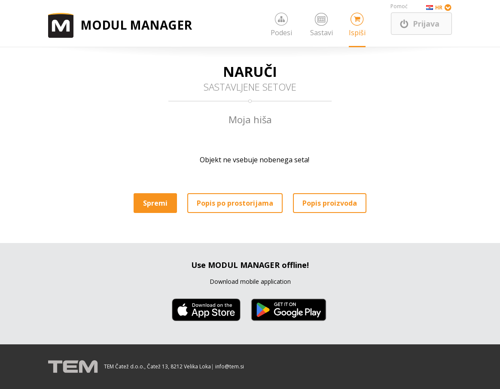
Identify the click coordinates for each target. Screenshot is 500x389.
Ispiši (357, 32)
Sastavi (321, 32)
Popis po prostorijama (235, 203)
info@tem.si (229, 366)
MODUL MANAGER (136, 25)
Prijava (426, 23)
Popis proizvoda (329, 203)
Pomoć (399, 6)
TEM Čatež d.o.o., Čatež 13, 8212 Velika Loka (157, 366)
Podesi (281, 32)
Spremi (155, 203)
